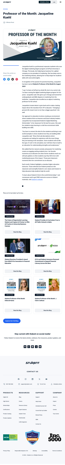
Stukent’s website (37, 179)
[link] (17, 232)
